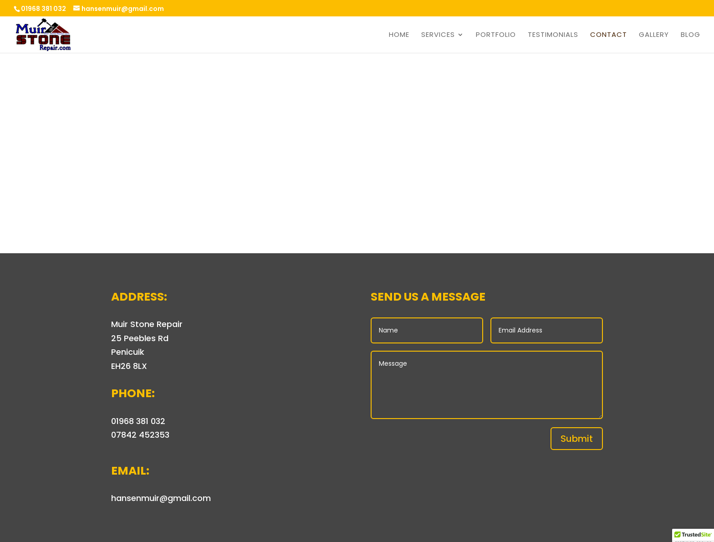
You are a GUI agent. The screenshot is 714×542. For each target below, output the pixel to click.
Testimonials (553, 35)
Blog (690, 35)
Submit (577, 438)
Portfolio (496, 35)
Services (438, 35)
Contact (608, 35)
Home (399, 35)
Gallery (654, 35)
